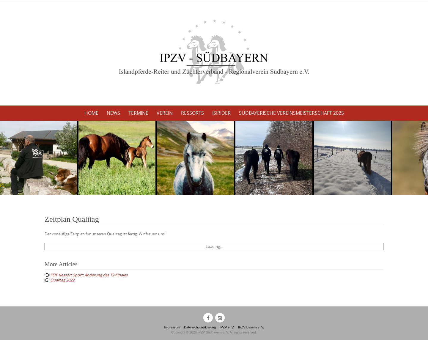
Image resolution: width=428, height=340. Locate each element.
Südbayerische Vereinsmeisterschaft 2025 (291, 113)
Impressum (172, 327)
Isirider (221, 113)
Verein (165, 113)
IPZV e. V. (227, 327)
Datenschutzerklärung (200, 327)
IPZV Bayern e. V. (251, 327)
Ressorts (192, 113)
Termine (138, 113)
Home (91, 113)
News (113, 113)
